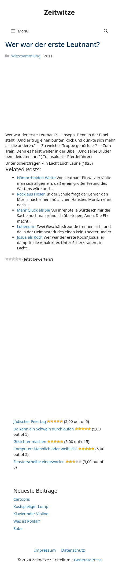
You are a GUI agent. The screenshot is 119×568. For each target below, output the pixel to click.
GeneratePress (88, 559)
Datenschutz (73, 550)
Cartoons (21, 499)
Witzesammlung (25, 55)
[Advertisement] (45, 95)
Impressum (45, 550)
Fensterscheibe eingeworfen (39, 461)
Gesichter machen (29, 441)
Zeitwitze (59, 12)
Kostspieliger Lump (30, 506)
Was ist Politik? (26, 521)
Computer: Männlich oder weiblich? (45, 448)
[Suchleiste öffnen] (105, 31)
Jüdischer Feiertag (29, 421)
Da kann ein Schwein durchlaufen (43, 428)
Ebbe (18, 528)
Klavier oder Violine (30, 513)
